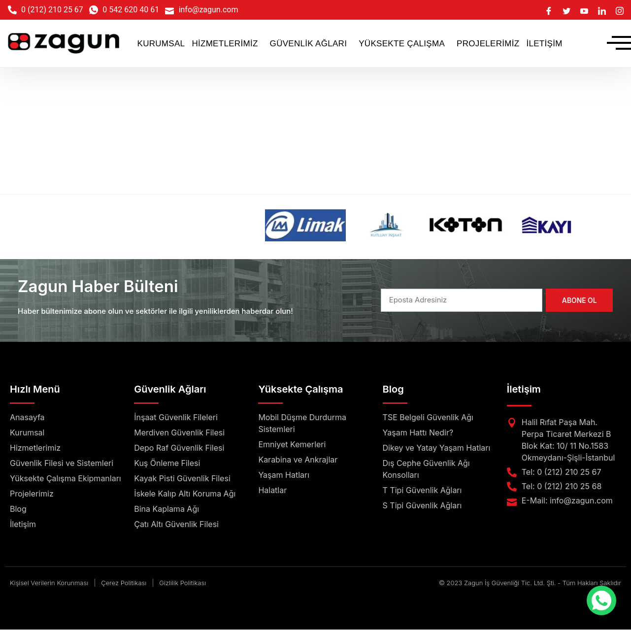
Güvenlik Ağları (170, 390)
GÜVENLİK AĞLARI (308, 43)
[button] (227, 43)
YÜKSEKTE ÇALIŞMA (402, 43)
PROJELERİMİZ (488, 43)
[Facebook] (549, 10)
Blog (393, 390)
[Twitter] (566, 10)
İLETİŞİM (544, 43)
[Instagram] (620, 10)
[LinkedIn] (602, 10)
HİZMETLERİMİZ (225, 43)
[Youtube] (584, 10)
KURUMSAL (161, 43)
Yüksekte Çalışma (300, 390)
